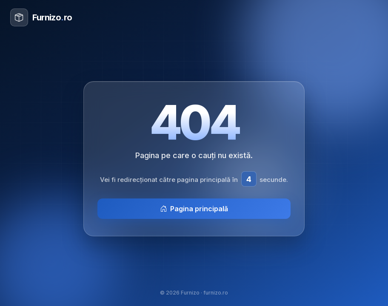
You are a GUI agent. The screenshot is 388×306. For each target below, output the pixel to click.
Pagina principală (194, 208)
